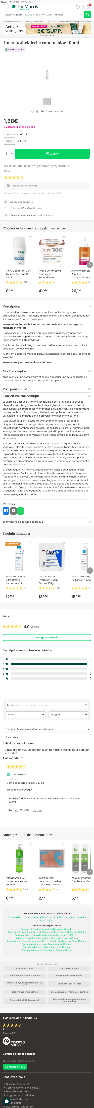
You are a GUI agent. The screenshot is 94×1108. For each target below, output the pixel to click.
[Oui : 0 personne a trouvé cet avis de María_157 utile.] (19, 810)
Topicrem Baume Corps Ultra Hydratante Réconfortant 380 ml (45, 935)
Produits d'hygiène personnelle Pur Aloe (24, 984)
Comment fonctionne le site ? (21, 1087)
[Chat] (78, 6)
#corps (24, 193)
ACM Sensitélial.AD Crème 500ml (67, 932)
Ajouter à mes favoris (47, 111)
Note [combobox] (26, 715)
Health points (12, 1103)
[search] (87, 14)
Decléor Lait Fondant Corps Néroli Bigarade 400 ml (46, 929)
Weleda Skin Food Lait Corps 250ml (67, 941)
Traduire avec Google (19, 789)
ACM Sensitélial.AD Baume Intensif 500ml (28, 932)
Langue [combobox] (69, 715)
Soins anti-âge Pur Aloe (69, 984)
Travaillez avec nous (16, 1091)
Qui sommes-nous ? (16, 1084)
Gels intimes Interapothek (25, 992)
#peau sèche (54, 193)
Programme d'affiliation (18, 1095)
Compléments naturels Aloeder (25, 976)
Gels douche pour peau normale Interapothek (69, 1000)
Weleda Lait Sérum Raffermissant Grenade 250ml (46, 950)
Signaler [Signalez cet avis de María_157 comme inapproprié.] (37, 810)
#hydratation (38, 193)
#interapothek (11, 193)
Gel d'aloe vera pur (69, 969)
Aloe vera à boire (24, 969)
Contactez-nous (15, 1067)
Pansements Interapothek (69, 976)
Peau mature (46, 920)
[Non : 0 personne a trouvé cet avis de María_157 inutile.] (28, 810)
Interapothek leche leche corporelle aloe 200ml (44, 800)
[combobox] (51, 729)
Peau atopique (31, 917)
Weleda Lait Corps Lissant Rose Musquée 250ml (45, 944)
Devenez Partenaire (15, 1099)
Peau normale (49, 917)
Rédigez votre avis (47, 637)
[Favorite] (30, 237)
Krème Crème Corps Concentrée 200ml (27, 941)
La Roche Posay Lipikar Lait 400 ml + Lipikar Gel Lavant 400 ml (45, 938)
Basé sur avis (12, 1033)
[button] (83, 6)
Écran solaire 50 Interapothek (25, 1000)
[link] (21, 627)
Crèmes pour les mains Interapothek (69, 992)
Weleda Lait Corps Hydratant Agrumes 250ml (45, 947)
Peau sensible (14, 917)
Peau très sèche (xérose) (71, 917)
